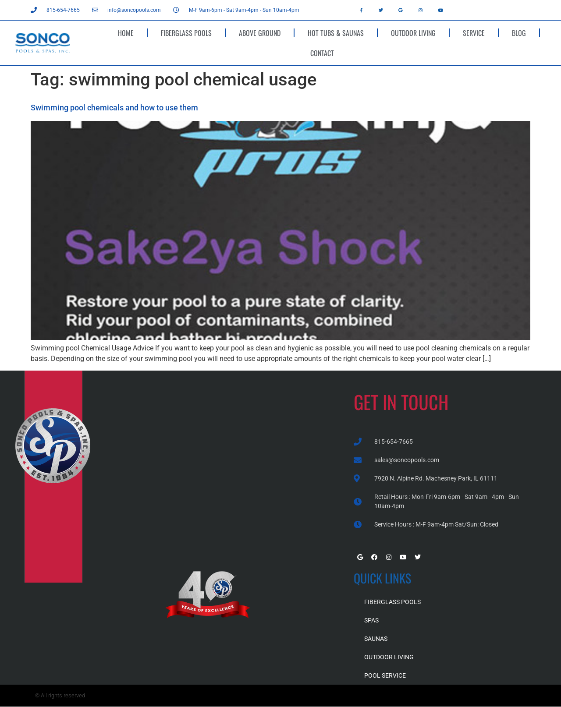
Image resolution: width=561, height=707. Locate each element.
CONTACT (322, 53)
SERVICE (474, 33)
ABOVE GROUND (259, 33)
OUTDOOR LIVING (413, 33)
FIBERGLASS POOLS (186, 33)
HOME (126, 33)
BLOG (519, 33)
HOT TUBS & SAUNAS (336, 33)
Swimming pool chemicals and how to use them (114, 107)
